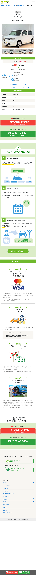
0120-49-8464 (18, 133)
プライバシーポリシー (8, 512)
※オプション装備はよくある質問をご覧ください (18, 87)
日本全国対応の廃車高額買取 (19, 470)
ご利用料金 (5, 491)
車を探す (18, 483)
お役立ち (18, 502)
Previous (3, 36)
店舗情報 (18, 499)
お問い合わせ (6, 504)
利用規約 (5, 507)
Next (33, 36)
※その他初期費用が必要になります (18, 84)
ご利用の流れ (6, 488)
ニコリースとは (6, 485)
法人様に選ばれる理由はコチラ (18, 251)
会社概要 (5, 510)
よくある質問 (6, 496)
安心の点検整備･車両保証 (8, 493)
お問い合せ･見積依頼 (15, 122)
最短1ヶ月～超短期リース (19, 461)
